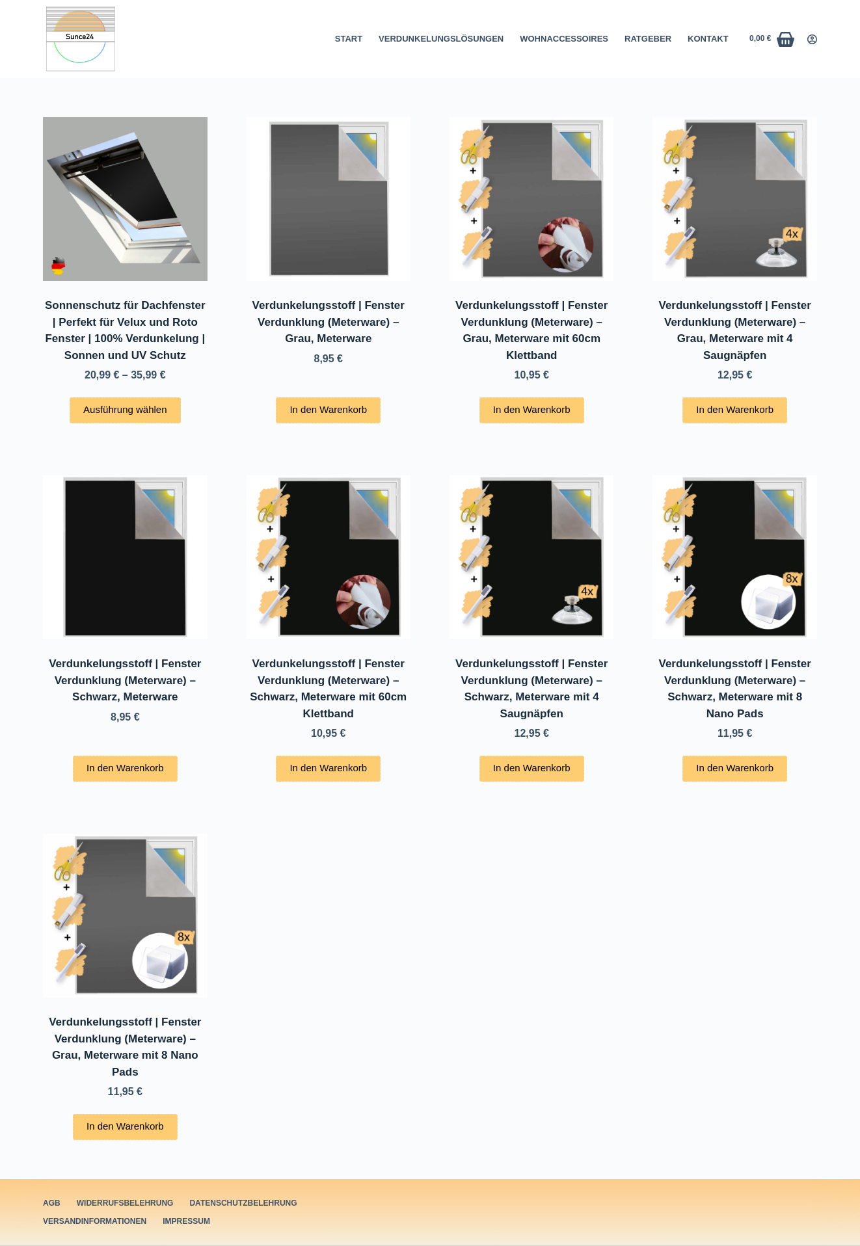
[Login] (812, 39)
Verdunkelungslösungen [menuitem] (441, 39)
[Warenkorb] (771, 39)
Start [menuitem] (348, 39)
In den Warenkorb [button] (328, 409)
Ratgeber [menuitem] (648, 39)
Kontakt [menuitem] (708, 39)
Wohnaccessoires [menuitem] (564, 39)
